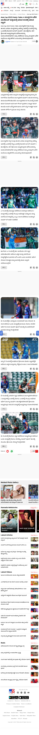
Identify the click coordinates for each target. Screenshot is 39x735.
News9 (2, 1)
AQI (23, 4)
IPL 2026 (14, 8)
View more (34, 535)
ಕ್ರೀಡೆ (33, 11)
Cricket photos (21, 14)
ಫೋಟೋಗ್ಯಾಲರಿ (30, 8)
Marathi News (14, 713)
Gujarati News (6, 716)
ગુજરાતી (19, 1)
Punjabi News (14, 716)
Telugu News (23, 713)
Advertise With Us (25, 701)
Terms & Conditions (26, 704)
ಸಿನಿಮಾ (23, 8)
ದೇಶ (36, 8)
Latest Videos (6, 572)
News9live (14, 719)
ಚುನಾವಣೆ (17, 11)
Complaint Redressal (19, 707)
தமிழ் (31, 1)
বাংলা (23, 1)
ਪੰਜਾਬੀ (27, 1)
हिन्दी (6, 1)
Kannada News (4, 14)
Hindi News (7, 713)
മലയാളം (35, 1)
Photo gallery (12, 14)
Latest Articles (7, 535)
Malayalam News (31, 716)
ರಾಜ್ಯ (18, 8)
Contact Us (10, 701)
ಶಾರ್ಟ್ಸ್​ (11, 11)
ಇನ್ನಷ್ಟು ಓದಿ (34, 508)
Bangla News (30, 713)
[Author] (2, 42)
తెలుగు (10, 1)
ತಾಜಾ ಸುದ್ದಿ (6, 8)
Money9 (25, 719)
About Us (17, 701)
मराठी (14, 1)
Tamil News (23, 716)
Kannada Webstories (9, 507)
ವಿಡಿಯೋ (6, 11)
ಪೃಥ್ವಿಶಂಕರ (7, 41)
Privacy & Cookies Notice (13, 704)
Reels (3, 643)
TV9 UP (20, 719)
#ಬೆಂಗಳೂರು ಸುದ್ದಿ (26, 11)
